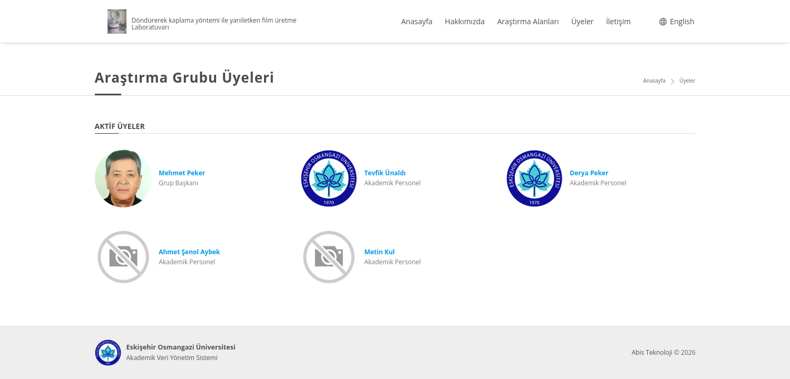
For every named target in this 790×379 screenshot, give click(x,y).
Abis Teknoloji (651, 352)
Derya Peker (589, 172)
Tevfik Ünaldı (385, 172)
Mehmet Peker (182, 172)
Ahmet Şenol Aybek (189, 251)
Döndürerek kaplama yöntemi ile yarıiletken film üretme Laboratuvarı (214, 24)
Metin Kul (379, 251)
